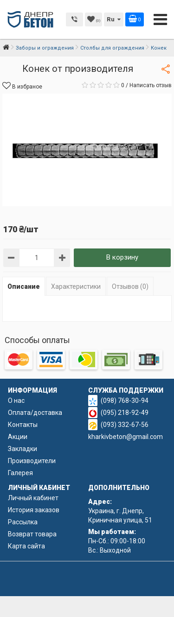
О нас (16, 400)
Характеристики (76, 286)
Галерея (20, 473)
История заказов (33, 510)
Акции (17, 436)
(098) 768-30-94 (124, 400)
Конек (159, 48)
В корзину (122, 257)
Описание (23, 286)
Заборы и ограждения (45, 48)
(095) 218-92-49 (124, 412)
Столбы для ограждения (112, 48)
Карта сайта (26, 546)
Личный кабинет (33, 498)
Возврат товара (32, 534)
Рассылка (23, 522)
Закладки (22, 448)
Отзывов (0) (130, 286)
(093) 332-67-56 (124, 424)
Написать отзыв (150, 85)
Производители (32, 460)
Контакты (23, 424)
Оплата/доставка (35, 412)
